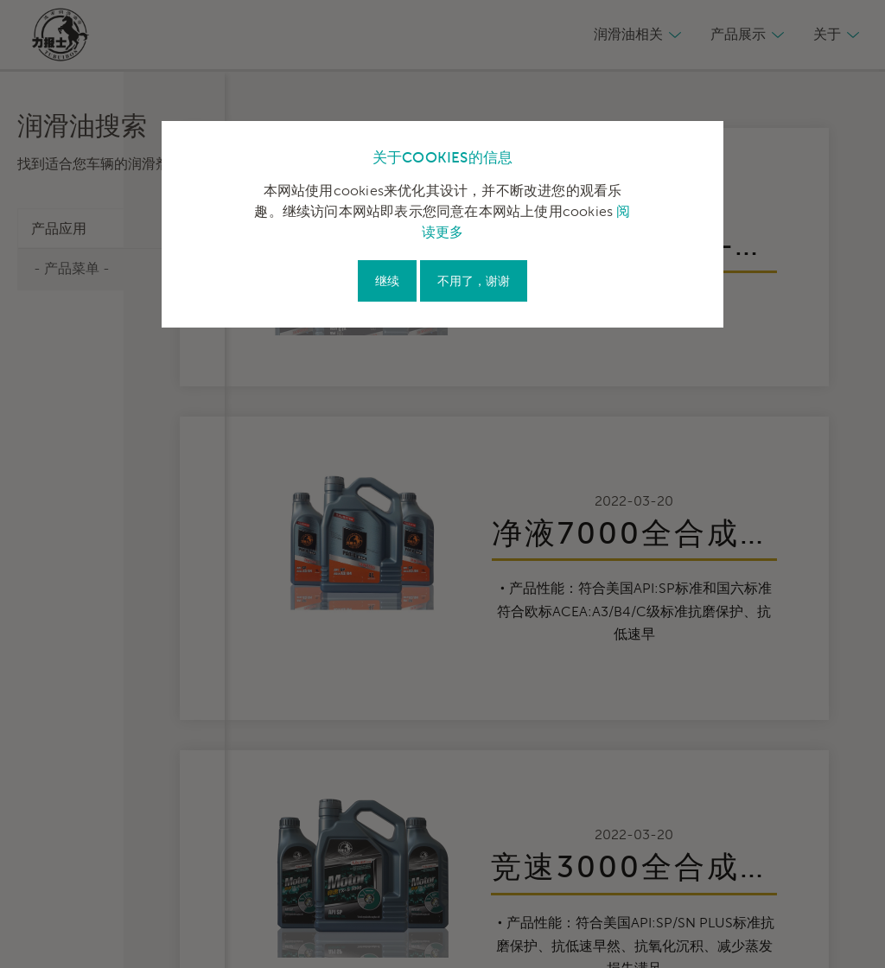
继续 (387, 281)
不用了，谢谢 (473, 281)
